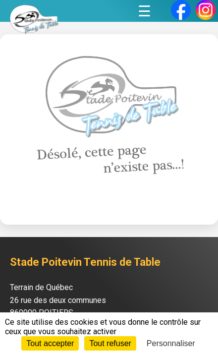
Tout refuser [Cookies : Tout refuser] (110, 343)
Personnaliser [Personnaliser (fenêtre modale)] (171, 343)
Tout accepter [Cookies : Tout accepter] (50, 343)
